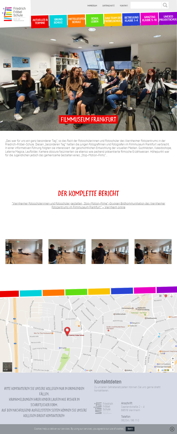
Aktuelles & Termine (40, 21)
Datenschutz (108, 6)
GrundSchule (58, 21)
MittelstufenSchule (76, 20)
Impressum (92, 6)
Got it (130, 429)
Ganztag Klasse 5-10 (149, 19)
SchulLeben (94, 20)
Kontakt (124, 6)
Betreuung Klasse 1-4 (131, 19)
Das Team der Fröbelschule (113, 19)
